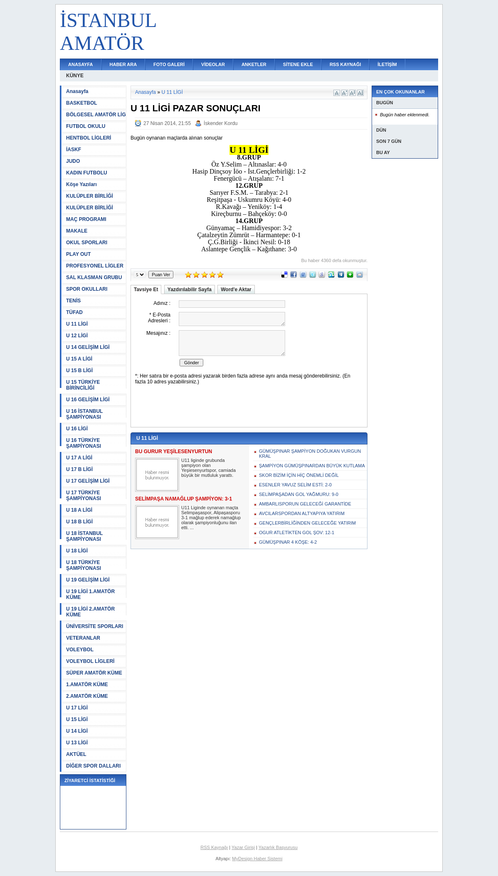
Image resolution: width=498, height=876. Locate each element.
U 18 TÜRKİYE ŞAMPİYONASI (83, 565)
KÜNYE (75, 76)
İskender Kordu (220, 123)
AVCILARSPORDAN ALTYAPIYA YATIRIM (302, 513)
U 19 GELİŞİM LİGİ (88, 580)
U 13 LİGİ (77, 743)
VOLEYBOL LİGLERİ (90, 661)
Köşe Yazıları (81, 184)
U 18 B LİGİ (79, 522)
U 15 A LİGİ (79, 359)
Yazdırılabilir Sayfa (190, 289)
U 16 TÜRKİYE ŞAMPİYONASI (83, 443)
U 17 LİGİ (77, 708)
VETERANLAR (83, 638)
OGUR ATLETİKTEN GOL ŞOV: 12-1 (296, 532)
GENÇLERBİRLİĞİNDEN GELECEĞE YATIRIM (307, 522)
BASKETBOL (81, 103)
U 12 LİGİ (77, 336)
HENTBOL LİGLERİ (88, 138)
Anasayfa (77, 91)
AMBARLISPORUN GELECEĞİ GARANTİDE (305, 503)
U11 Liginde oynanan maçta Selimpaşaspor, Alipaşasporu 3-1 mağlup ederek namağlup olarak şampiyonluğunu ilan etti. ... (211, 517)
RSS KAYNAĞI (345, 64)
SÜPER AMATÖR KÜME (94, 673)
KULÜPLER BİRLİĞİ (89, 196)
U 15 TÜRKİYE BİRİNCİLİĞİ (83, 385)
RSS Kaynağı (214, 847)
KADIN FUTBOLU (86, 173)
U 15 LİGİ (77, 719)
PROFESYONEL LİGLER (94, 266)
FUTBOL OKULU (85, 126)
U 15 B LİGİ (79, 370)
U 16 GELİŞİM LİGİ (88, 399)
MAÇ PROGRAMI (86, 219)
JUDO (73, 161)
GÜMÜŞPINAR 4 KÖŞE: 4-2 (288, 542)
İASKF (73, 149)
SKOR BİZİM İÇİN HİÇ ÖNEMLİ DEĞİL (299, 475)
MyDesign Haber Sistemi (257, 858)
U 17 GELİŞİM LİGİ (88, 481)
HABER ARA (123, 64)
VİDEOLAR (213, 64)
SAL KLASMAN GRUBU (94, 277)
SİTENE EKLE (298, 64)
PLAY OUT (78, 254)
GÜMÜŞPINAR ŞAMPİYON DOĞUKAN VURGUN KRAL (310, 454)
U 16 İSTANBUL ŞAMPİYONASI (84, 414)
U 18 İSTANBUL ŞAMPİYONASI (84, 536)
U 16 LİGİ (77, 429)
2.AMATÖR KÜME (87, 696)
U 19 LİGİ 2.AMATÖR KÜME (90, 612)
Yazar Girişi (243, 847)
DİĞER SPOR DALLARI (93, 766)
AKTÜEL (76, 754)
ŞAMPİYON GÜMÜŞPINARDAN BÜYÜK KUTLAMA (312, 465)
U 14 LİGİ (77, 731)
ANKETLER (254, 64)
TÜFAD (74, 312)
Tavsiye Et (146, 289)
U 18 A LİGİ (79, 510)
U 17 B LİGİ (79, 469)
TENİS (73, 301)
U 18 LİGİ (77, 551)
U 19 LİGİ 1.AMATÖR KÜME (90, 594)
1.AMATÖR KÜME (87, 684)
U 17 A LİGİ (79, 458)
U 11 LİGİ (77, 324)
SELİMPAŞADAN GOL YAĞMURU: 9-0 (298, 494)
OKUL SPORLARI (86, 242)
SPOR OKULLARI (86, 289)
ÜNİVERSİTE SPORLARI (94, 626)
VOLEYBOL (80, 650)
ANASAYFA (80, 64)
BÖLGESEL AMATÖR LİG (96, 115)
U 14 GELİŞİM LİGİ (88, 347)
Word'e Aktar (236, 289)
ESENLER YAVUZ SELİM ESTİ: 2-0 (295, 484)
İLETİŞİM (387, 64)
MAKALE (76, 231)
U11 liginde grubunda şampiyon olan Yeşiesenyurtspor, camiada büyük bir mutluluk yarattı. (208, 468)
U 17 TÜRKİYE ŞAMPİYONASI (83, 495)
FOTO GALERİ (169, 64)
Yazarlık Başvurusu (278, 847)
